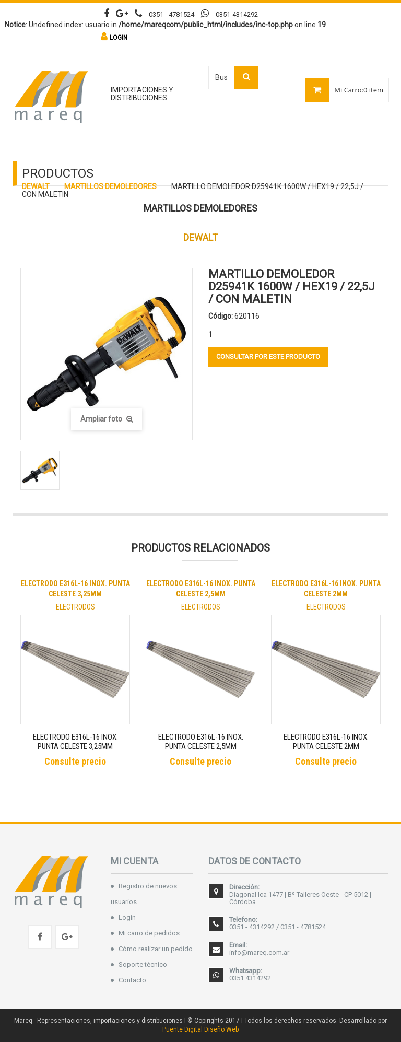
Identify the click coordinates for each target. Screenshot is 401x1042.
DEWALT (36, 186)
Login (127, 917)
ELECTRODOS (75, 607)
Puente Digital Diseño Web (200, 1029)
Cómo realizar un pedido (156, 949)
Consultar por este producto (268, 356)
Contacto (132, 980)
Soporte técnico (143, 964)
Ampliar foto (106, 419)
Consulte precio (75, 761)
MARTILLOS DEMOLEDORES (110, 186)
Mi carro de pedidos (149, 933)
